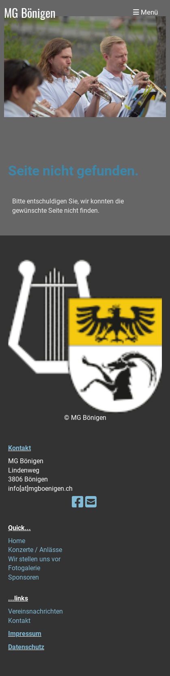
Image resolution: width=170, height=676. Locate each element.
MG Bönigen (30, 12)
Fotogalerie (24, 568)
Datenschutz (26, 647)
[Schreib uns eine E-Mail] (91, 502)
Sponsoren (23, 577)
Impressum (24, 633)
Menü (145, 12)
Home (16, 541)
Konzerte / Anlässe (35, 550)
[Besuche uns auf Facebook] (77, 502)
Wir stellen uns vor (34, 559)
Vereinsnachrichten (35, 611)
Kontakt (19, 448)
